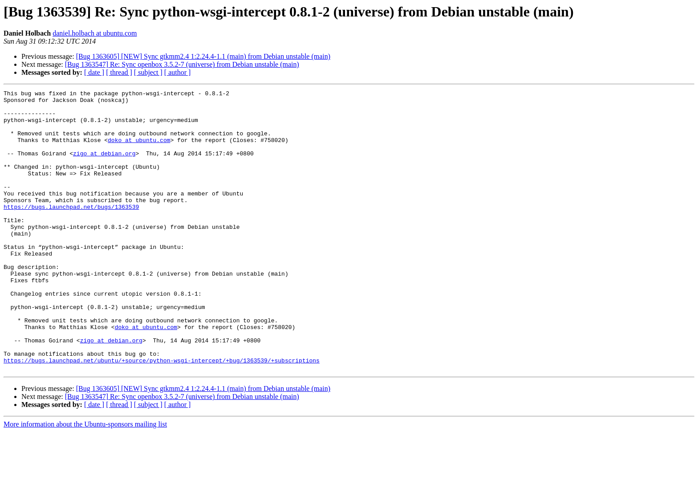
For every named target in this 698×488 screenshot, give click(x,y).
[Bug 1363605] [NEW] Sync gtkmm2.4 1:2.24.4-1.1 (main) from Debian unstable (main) (203, 56)
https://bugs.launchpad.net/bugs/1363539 (71, 231)
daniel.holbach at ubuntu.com (95, 33)
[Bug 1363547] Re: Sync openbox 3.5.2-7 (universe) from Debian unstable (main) (182, 64)
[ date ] (94, 72)
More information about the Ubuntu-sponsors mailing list (85, 480)
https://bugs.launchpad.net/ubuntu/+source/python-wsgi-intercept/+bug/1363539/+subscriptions (162, 415)
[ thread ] (119, 72)
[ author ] (177, 72)
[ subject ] (148, 72)
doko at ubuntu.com (139, 150)
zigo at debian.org (104, 167)
